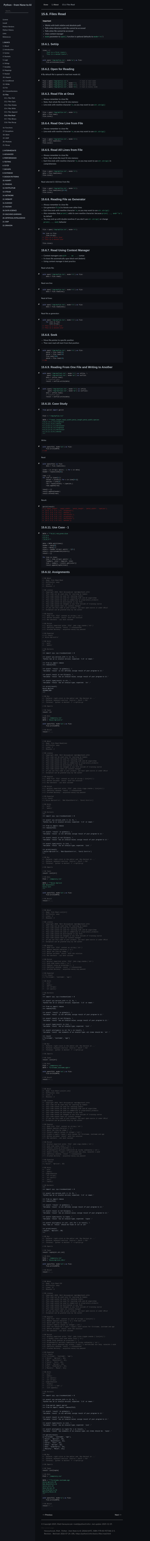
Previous (47, 1515)
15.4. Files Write (10, 108)
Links (4, 33)
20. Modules (7, 142)
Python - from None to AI (18, 5)
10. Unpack (7, 77)
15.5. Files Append (10, 112)
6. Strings (6, 63)
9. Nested (6, 74)
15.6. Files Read (9, 115)
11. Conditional (8, 81)
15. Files (6, 95)
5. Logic (5, 60)
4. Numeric (7, 56)
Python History (8, 30)
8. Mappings (7, 70)
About (55, 5)
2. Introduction (8, 49)
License (5, 19)
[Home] (46, 4)
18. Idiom (6, 135)
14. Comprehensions (10, 91)
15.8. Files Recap (10, 122)
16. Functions (8, 128)
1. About (6, 46)
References (7, 37)
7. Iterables (7, 67)
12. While (6, 84)
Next (118, 1515)
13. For (5, 88)
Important (47, 21)
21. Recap (6, 145)
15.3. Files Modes (10, 105)
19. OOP (6, 138)
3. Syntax (6, 53)
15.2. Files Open (10, 101)
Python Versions (8, 27)
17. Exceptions (8, 131)
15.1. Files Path (9, 98)
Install (5, 23)
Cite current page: (47, 1528)
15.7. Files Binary (10, 119)
